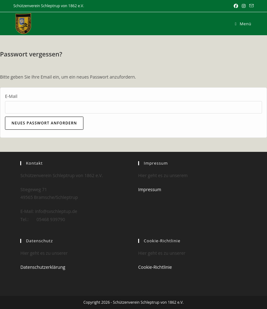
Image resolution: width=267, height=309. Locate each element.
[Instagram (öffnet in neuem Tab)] (243, 6)
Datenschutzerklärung (42, 267)
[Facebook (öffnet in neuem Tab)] (236, 6)
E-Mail (11, 96)
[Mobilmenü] (243, 24)
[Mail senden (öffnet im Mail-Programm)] (250, 6)
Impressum (149, 189)
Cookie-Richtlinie (155, 267)
